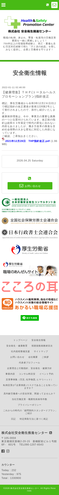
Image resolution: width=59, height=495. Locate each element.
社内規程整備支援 (20, 351)
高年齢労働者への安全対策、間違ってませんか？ (30, 393)
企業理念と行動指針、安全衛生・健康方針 (29, 368)
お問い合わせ (17, 357)
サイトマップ (41, 351)
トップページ (20, 340)
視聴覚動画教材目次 (42, 345)
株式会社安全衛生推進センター (24, 488)
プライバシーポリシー (29, 405)
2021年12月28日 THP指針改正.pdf (27, 141)
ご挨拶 (45, 357)
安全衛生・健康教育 (17, 345)
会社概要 (33, 357)
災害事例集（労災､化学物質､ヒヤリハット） (29, 379)
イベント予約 (46, 374)
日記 (13, 419)
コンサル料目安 (27, 374)
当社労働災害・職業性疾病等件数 (29, 399)
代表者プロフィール (29, 362)
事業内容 (10, 374)
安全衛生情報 (38, 340)
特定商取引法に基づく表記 (34, 419)
